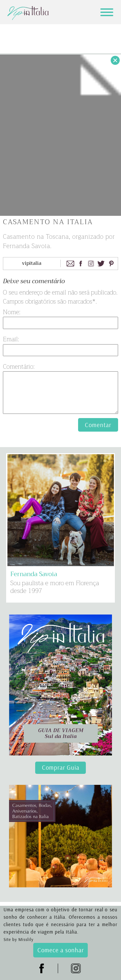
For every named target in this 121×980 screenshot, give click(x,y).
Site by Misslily (19, 939)
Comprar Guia (60, 767)
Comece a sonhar (60, 950)
